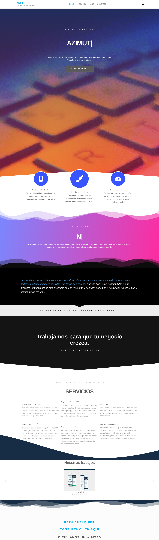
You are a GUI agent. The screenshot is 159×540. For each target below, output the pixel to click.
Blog (92, 4)
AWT (20, 2)
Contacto (101, 4)
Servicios (81, 4)
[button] (79, 69)
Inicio (71, 4)
